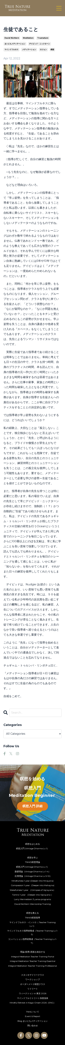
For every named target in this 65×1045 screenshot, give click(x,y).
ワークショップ (32, 979)
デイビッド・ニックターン (39, 44)
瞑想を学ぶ (32, 857)
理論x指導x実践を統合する (32, 952)
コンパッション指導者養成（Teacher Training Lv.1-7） (32, 941)
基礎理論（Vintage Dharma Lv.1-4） (32, 871)
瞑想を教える (32, 913)
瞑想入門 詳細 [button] (32, 806)
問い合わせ (32, 1025)
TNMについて (32, 1011)
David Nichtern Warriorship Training (32, 904)
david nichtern (12, 38)
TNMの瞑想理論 (32, 862)
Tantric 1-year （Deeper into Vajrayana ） (32, 894)
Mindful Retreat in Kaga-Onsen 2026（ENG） (32, 1002)
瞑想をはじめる (32, 844)
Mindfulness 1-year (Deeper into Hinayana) (33, 880)
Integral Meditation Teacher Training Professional (32, 965)
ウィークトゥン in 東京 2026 (32, 993)
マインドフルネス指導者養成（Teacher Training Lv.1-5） (32, 932)
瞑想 (52, 49)
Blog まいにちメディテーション (33, 1021)
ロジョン (43, 49)
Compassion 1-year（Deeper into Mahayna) (32, 885)
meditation (28, 38)
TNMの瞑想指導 (32, 917)
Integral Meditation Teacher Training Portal (32, 956)
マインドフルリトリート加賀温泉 (32, 998)
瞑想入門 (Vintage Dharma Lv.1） (32, 848)
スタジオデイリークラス (32, 975)
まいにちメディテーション (15, 44)
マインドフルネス (11, 49)
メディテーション (29, 49)
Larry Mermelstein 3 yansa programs (32, 899)
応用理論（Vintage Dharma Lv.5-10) (32, 876)
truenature (42, 38)
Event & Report (32, 1016)
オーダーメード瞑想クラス (32, 984)
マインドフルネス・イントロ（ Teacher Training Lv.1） (32, 924)
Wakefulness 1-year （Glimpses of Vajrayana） (32, 890)
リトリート (32, 988)
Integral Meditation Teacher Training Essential (32, 961)
